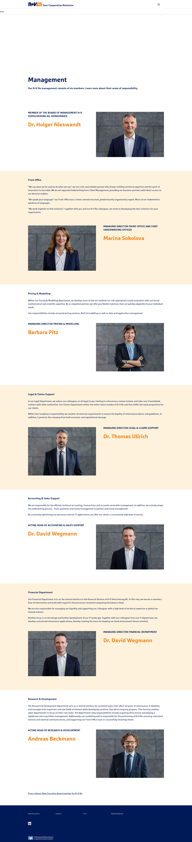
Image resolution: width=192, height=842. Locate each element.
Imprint (58, 813)
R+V (85, 813)
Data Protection (34, 813)
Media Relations (82, 11)
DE (158, 4)
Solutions (51, 11)
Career (69, 11)
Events (61, 11)
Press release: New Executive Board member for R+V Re (55, 793)
